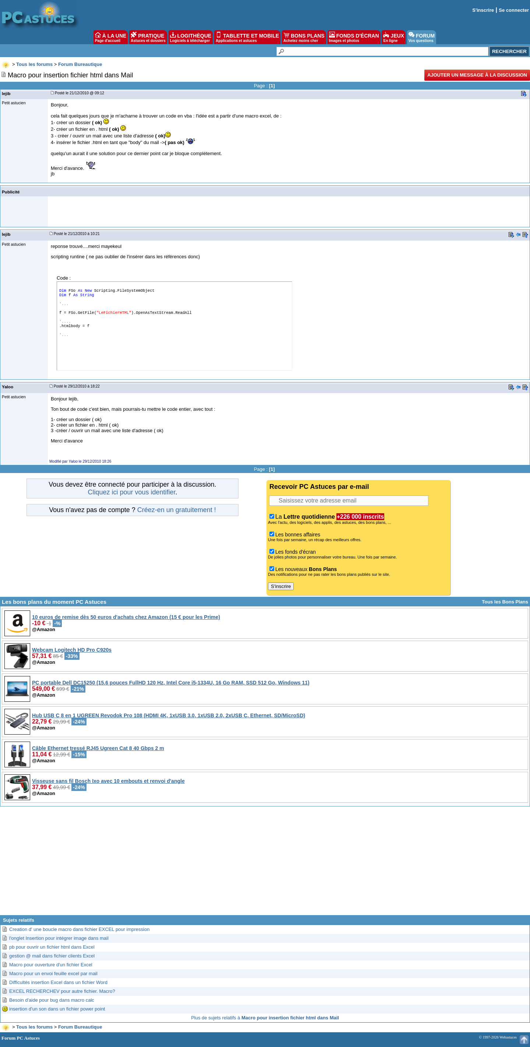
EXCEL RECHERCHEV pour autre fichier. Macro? (62, 991)
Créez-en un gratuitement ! (176, 510)
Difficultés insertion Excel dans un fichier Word (58, 982)
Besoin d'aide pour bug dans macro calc (51, 1000)
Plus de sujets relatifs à (265, 1017)
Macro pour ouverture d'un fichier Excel (50, 964)
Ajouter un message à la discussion (477, 75)
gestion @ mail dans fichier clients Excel (52, 956)
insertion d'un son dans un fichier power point (57, 1009)
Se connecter (514, 10)
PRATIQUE (148, 37)
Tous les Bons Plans (505, 602)
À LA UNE (110, 37)
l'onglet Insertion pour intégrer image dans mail (59, 938)
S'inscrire (483, 10)
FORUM (422, 37)
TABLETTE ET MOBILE (247, 37)
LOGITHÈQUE (190, 37)
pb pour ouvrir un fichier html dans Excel (52, 947)
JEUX (393, 37)
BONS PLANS (304, 37)
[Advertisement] (265, 863)
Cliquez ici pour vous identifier (131, 492)
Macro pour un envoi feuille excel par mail (53, 973)
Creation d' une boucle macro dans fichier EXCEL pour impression (79, 929)
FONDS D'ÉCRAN (354, 37)
